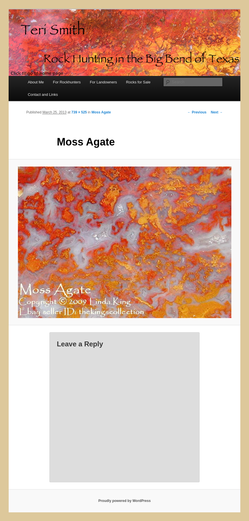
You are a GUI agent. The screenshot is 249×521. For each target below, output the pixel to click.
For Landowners (103, 82)
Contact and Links (43, 94)
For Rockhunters (67, 82)
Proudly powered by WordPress (124, 501)
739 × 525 (79, 112)
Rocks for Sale (138, 82)
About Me (36, 82)
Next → (217, 112)
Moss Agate (101, 112)
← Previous (197, 112)
